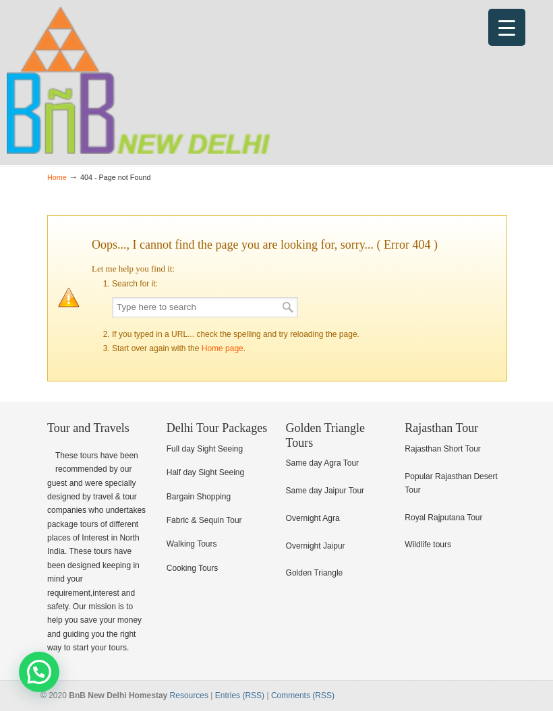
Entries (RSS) (239, 695)
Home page (222, 348)
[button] (39, 672)
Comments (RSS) (302, 695)
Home (57, 177)
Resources (189, 695)
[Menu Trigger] (506, 27)
